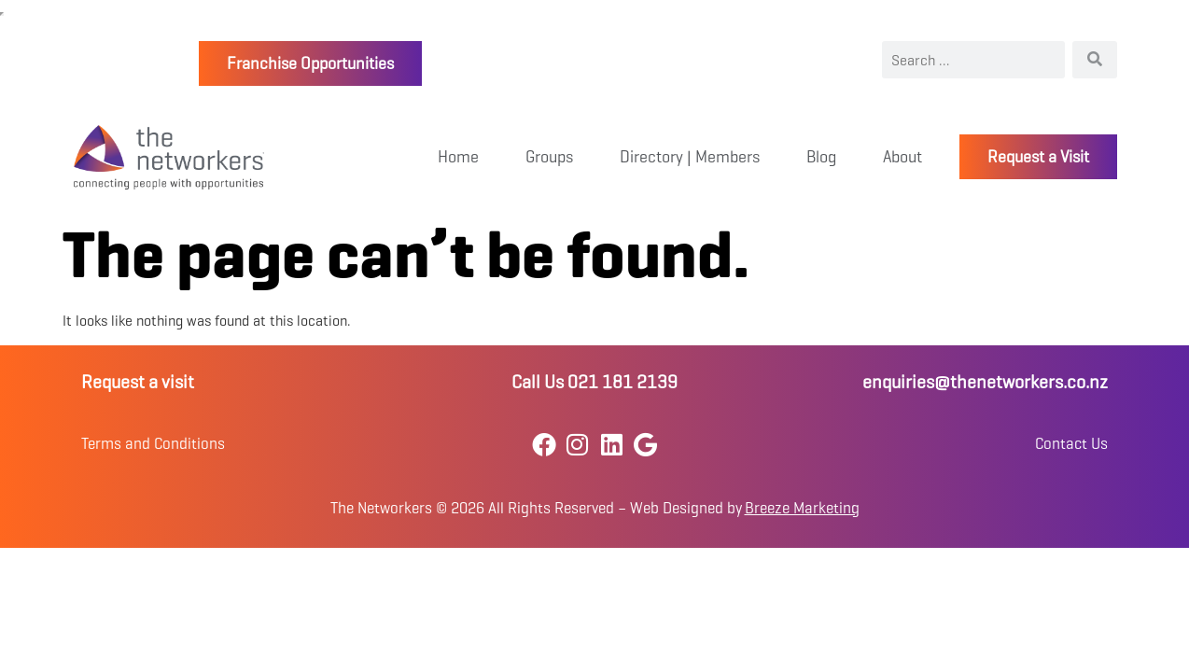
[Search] (1094, 59)
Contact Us (1071, 444)
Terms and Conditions (153, 444)
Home (458, 157)
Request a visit (137, 382)
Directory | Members (690, 157)
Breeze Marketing (802, 508)
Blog (821, 157)
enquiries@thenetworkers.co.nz (985, 382)
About (902, 157)
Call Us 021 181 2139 (594, 382)
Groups (549, 157)
